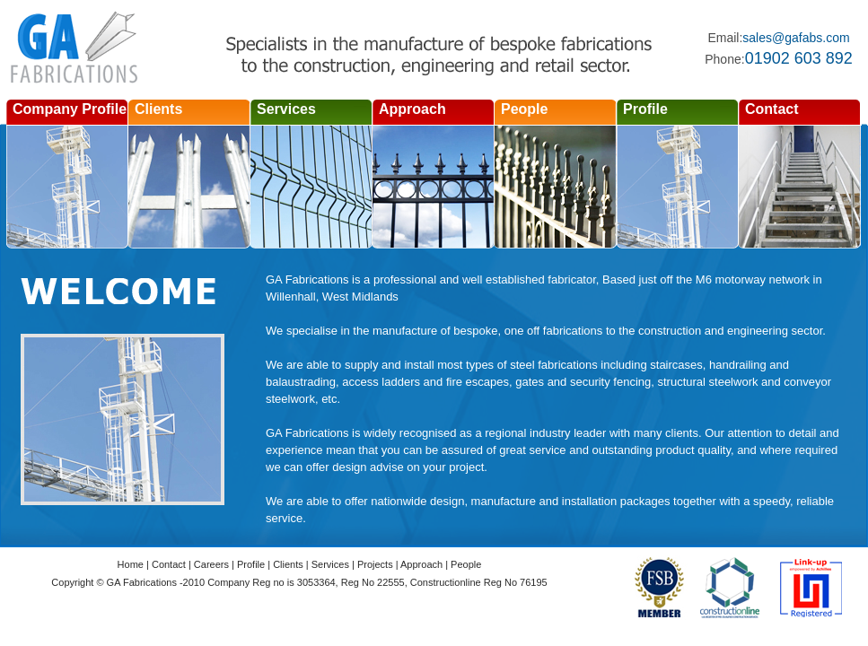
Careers (211, 564)
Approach (412, 109)
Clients (158, 109)
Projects (375, 564)
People (524, 109)
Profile (645, 109)
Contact (772, 109)
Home (131, 564)
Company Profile (70, 109)
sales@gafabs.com (795, 38)
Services (286, 109)
